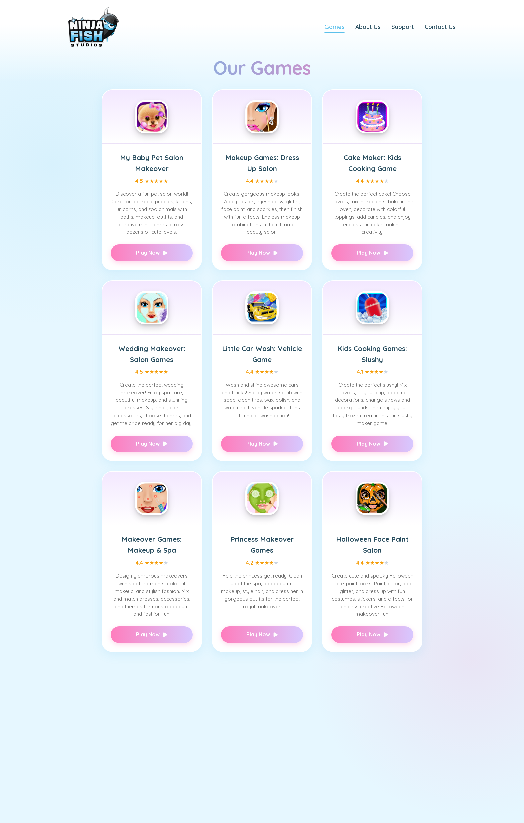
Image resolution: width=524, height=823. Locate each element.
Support (402, 26)
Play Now (152, 252)
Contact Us (440, 26)
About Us (368, 26)
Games (334, 26)
